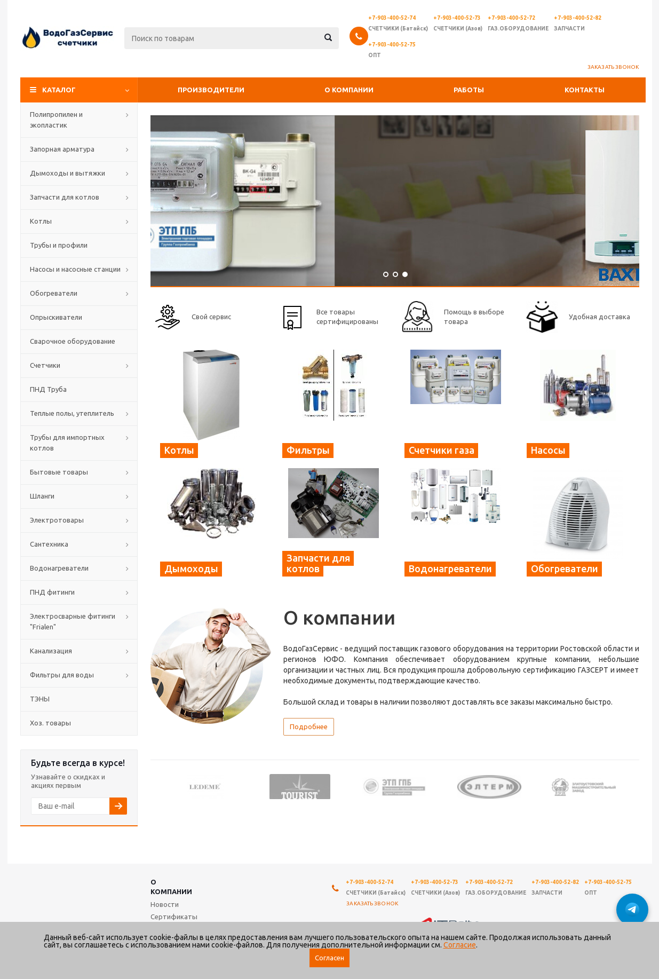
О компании (349, 89)
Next (631, 786)
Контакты (585, 89)
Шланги (42, 496)
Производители (211, 89)
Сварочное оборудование (72, 341)
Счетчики (45, 365)
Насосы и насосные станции (75, 269)
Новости (164, 904)
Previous (158, 786)
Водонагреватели (59, 568)
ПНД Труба (48, 389)
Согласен (329, 958)
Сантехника (49, 544)
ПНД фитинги (52, 592)
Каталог (59, 89)
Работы (469, 89)
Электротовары (57, 520)
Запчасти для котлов (64, 197)
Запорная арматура (62, 149)
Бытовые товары (59, 472)
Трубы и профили (59, 245)
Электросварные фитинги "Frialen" (72, 621)
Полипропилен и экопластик (56, 119)
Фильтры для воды (62, 674)
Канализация (51, 650)
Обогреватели (53, 293)
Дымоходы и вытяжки (67, 173)
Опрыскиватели (56, 317)
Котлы (41, 221)
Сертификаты (173, 916)
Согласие (459, 945)
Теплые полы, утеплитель (72, 413)
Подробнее (309, 726)
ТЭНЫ (40, 698)
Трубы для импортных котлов (67, 442)
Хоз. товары (50, 723)
